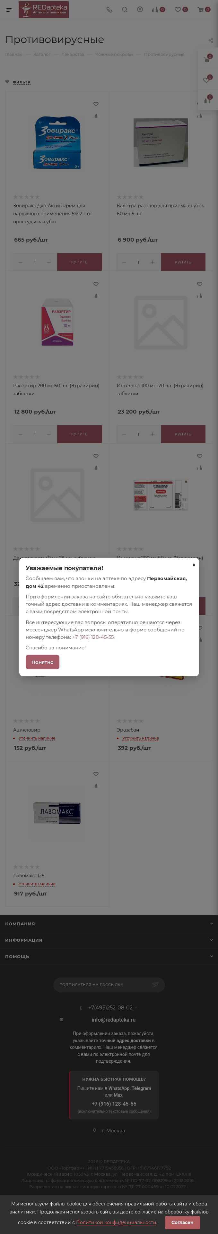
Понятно (42, 662)
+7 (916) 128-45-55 (93, 637)
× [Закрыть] (194, 565)
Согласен (182, 1222)
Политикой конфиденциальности (116, 1222)
